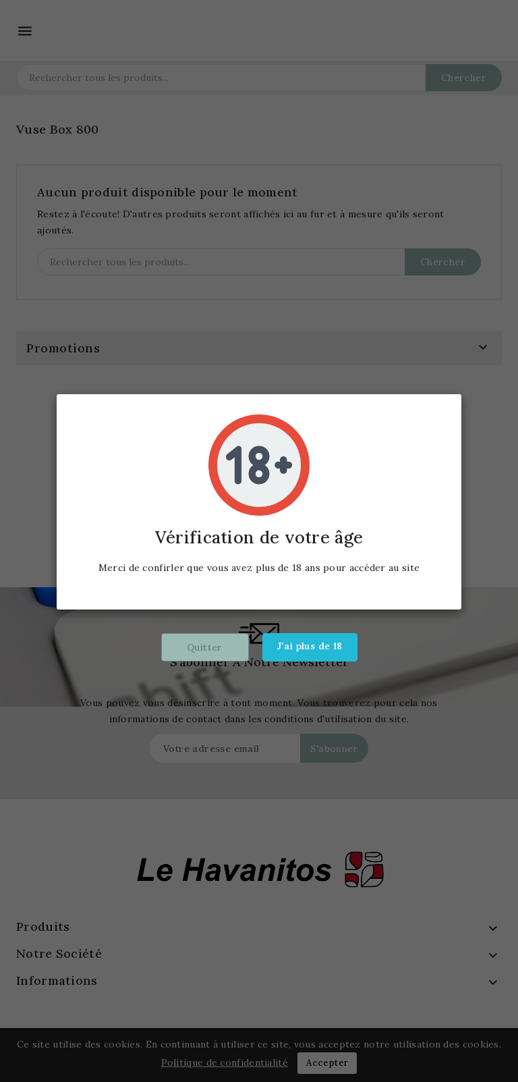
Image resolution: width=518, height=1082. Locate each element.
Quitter (205, 647)
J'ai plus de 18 (310, 646)
